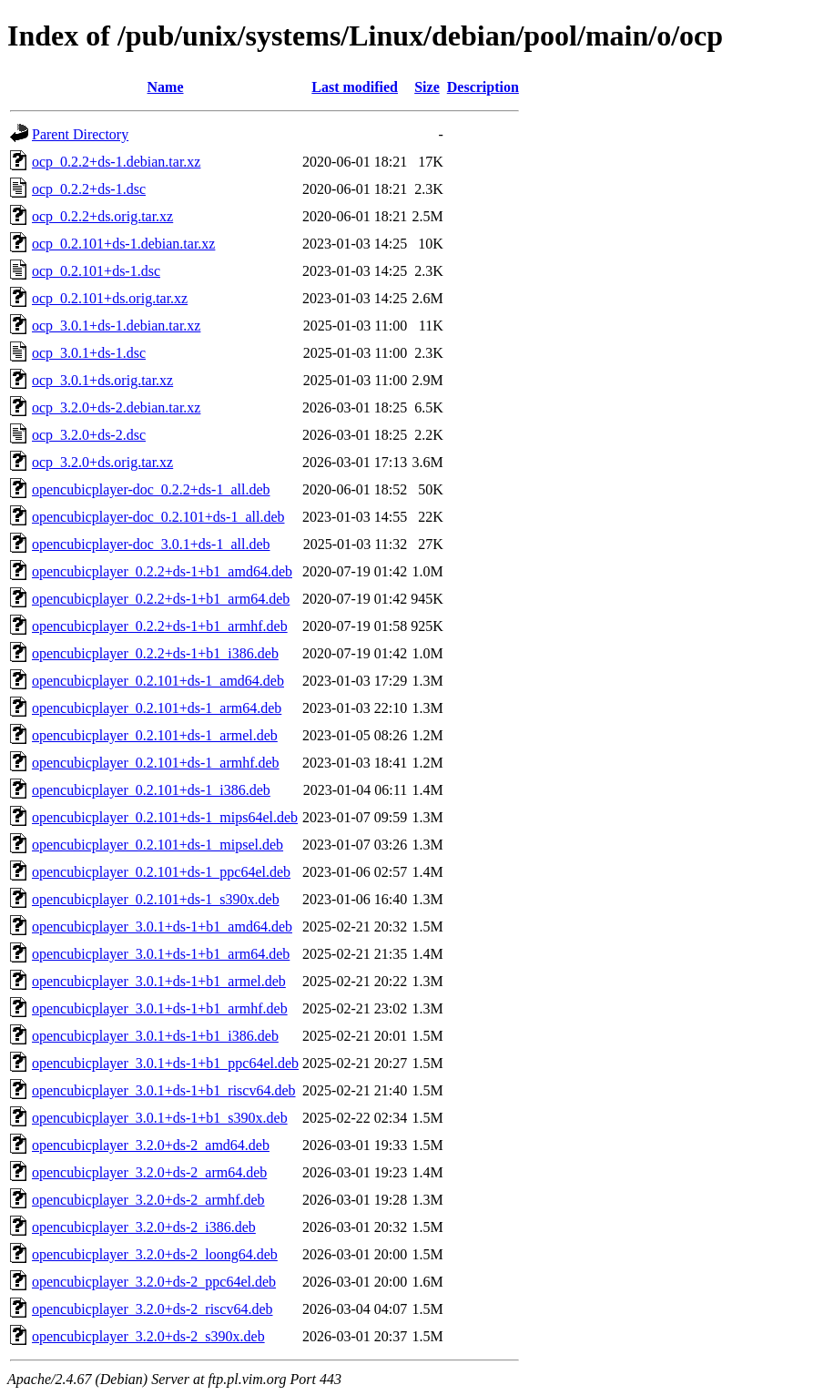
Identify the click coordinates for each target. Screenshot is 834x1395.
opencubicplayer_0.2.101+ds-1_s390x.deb (156, 899)
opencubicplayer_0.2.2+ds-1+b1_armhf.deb (160, 626)
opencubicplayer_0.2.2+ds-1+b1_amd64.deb (162, 571)
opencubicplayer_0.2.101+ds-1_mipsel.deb (157, 844)
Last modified (354, 87)
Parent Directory (80, 134)
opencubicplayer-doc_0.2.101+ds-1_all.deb (158, 516)
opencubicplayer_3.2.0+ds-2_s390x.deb (148, 1336)
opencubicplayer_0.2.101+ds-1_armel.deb (155, 735)
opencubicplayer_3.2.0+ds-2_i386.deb (144, 1227)
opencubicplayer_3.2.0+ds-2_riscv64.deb (152, 1309)
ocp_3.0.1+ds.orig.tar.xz (102, 380)
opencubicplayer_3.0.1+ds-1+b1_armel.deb (159, 981)
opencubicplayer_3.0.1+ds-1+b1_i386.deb (155, 1036)
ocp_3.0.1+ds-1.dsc (89, 353)
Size (427, 87)
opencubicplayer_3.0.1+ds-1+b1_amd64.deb (162, 926)
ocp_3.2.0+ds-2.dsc (89, 435)
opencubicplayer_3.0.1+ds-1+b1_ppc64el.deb (165, 1063)
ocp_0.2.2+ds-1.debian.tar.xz (116, 161)
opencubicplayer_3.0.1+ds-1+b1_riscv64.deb (164, 1090)
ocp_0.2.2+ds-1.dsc (89, 189)
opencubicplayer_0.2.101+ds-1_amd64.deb (158, 680)
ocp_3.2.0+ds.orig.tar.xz (102, 462)
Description (483, 87)
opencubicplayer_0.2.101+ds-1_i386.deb (151, 790)
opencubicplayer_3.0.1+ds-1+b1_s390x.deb (160, 1117)
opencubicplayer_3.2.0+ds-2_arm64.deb (149, 1172)
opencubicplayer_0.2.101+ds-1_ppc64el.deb (161, 872)
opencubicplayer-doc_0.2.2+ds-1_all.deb (151, 489)
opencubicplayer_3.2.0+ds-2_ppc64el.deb (154, 1281)
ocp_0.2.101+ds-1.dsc (96, 271)
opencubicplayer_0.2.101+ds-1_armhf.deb (156, 762)
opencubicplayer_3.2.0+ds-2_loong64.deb (155, 1254)
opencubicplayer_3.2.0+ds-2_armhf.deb (148, 1199)
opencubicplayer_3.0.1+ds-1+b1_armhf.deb (160, 1008)
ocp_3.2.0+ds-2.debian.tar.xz (116, 407)
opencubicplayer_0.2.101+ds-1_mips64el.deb (165, 817)
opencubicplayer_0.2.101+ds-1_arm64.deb (156, 708)
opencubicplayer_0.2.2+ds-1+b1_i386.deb (155, 653)
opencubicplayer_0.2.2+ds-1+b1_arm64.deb (161, 598)
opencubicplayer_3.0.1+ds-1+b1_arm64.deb (161, 954)
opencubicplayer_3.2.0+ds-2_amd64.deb (151, 1145)
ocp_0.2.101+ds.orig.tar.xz (110, 298)
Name (165, 87)
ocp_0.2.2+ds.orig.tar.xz (102, 216)
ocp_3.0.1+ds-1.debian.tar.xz (116, 325)
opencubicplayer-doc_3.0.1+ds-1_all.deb (151, 544)
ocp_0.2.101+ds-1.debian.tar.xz (123, 243)
